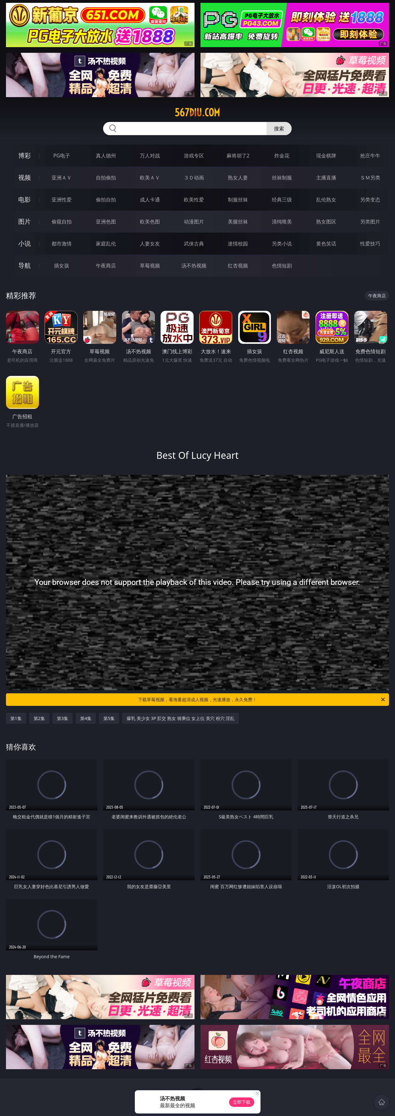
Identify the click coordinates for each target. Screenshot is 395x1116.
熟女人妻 (238, 177)
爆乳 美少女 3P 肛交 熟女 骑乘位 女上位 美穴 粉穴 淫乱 (180, 718)
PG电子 (61, 155)
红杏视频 (238, 265)
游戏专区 (194, 155)
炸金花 (281, 155)
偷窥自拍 (62, 221)
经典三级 (282, 199)
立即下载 (241, 1102)
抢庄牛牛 (370, 155)
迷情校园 (238, 243)
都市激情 (62, 243)
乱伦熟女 (326, 199)
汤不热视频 (193, 265)
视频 (24, 177)
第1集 (16, 718)
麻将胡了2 (238, 155)
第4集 (85, 718)
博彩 (24, 155)
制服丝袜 (238, 199)
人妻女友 (150, 243)
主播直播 (326, 177)
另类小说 (282, 243)
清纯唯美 (282, 221)
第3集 (62, 718)
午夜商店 (106, 265)
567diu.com (197, 112)
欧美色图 (150, 221)
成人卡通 (150, 199)
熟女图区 (326, 221)
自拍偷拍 (106, 177)
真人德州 (106, 155)
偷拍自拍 (106, 199)
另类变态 (370, 199)
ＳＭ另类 (370, 177)
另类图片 (370, 221)
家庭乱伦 (106, 243)
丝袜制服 (282, 177)
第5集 (109, 718)
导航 (24, 265)
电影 (24, 199)
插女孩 (61, 265)
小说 (24, 243)
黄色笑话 (326, 243)
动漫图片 (194, 221)
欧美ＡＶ (150, 177)
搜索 (279, 128)
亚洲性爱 (62, 199)
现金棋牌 (326, 155)
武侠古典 (194, 243)
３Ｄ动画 (194, 177)
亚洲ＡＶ (62, 177)
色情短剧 (282, 265)
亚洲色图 (106, 221)
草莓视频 (150, 265)
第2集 (39, 718)
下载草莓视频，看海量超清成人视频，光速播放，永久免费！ (262, 699)
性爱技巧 (370, 243)
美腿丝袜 (238, 221)
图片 (24, 221)
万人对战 (150, 155)
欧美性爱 (194, 199)
